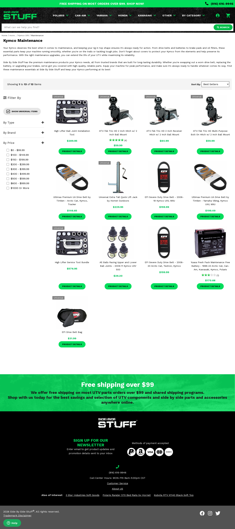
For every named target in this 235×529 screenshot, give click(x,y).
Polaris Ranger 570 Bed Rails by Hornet (127, 495)
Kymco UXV (23, 35)
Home (4, 35)
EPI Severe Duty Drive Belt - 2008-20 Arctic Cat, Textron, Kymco (164, 264)
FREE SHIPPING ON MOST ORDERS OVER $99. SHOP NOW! (102, 3)
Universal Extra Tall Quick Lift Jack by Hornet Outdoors (118, 199)
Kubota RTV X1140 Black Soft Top (174, 495)
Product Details (72, 151)
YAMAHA (104, 15)
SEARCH (223, 27)
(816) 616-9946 (219, 3)
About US (117, 488)
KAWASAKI (147, 15)
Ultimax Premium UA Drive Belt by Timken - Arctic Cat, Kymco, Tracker (72, 201)
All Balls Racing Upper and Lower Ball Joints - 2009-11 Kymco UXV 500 (118, 266)
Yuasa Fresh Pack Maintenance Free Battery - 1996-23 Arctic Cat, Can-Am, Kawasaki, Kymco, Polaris (210, 266)
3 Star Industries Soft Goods (82, 495)
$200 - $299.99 (18, 164)
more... (12, 35)
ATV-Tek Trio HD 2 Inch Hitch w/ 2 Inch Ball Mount (118, 133)
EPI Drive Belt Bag (72, 332)
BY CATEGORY (193, 15)
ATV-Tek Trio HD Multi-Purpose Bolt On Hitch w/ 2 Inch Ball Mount (210, 133)
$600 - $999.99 (18, 183)
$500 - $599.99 (18, 178)
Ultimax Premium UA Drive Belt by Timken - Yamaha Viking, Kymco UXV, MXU (210, 201)
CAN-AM (82, 15)
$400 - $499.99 (18, 173)
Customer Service (117, 483)
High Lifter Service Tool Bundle (72, 262)
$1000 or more (18, 188)
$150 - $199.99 (17, 159)
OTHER (169, 15)
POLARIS (60, 15)
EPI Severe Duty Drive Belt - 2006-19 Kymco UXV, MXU (164, 199)
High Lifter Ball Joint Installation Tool (72, 133)
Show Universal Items (22, 111)
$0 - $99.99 (16, 150)
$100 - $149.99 (18, 154)
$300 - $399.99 (18, 169)
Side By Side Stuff (22, 511)
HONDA (125, 15)
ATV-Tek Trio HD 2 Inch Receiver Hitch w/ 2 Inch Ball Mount (164, 133)
